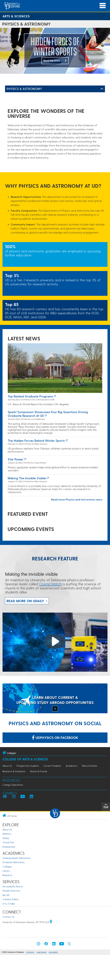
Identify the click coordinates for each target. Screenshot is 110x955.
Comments (30, 952)
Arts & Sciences (16, 16)
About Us (7, 765)
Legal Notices (41, 952)
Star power (15, 459)
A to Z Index (9, 903)
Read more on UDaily (25, 601)
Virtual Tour (8, 842)
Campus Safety (11, 899)
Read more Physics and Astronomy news (76, 499)
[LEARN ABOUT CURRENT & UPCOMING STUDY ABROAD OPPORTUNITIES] (55, 698)
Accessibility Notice (13, 886)
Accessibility (53, 952)
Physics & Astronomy (24, 88)
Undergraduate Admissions (16, 858)
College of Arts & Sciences (25, 759)
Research (7, 875)
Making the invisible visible (27, 478)
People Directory (11, 890)
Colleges (7, 866)
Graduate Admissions (14, 862)
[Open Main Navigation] (103, 5)
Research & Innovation (14, 771)
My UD (6, 895)
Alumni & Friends (38, 771)
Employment (9, 846)
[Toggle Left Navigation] (101, 88)
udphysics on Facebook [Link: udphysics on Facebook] (55, 737)
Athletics (7, 833)
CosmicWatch (50, 584)
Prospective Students (28, 765)
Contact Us (8, 916)
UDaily (6, 838)
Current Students (52, 765)
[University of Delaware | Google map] (51, 922)
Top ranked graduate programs (30, 396)
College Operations (13, 784)
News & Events (89, 765)
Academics (71, 765)
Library (6, 870)
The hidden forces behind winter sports (36, 440)
